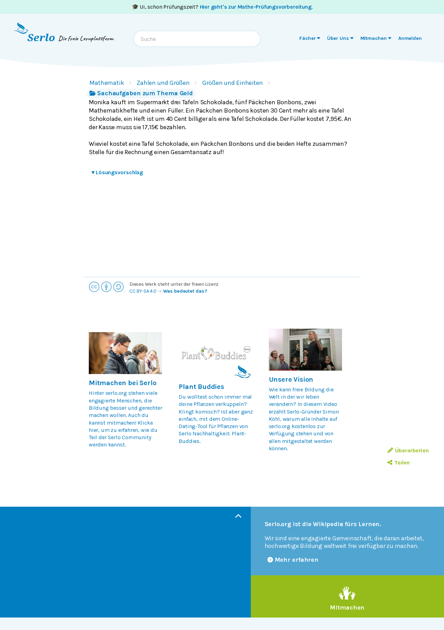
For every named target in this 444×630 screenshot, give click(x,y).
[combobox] (197, 38)
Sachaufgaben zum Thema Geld (141, 93)
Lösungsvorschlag (117, 172)
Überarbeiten (408, 450)
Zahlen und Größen (163, 83)
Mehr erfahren (293, 560)
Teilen (398, 462)
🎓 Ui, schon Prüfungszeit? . (222, 6)
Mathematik (106, 83)
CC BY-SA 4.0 (142, 291)
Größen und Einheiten (232, 83)
